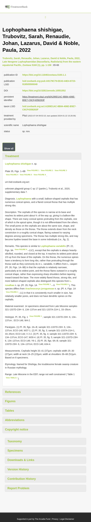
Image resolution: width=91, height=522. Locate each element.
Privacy (55, 519)
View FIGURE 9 (21, 249)
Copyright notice (16, 429)
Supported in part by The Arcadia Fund (33, 519)
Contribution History (21, 478)
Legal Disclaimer (67, 519)
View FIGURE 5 (26, 175)
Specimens (15, 450)
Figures (10, 401)
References (13, 392)
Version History (18, 469)
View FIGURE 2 (47, 170)
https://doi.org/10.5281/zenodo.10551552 (44, 90)
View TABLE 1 (11, 378)
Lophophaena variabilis (53, 246)
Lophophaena (23, 198)
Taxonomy (14, 441)
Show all (8, 148)
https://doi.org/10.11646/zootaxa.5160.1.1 (44, 75)
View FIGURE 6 (40, 175)
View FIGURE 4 (12, 175)
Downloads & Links (20, 460)
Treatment (12, 156)
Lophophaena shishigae (18, 163)
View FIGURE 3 (61, 170)
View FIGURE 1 (33, 170)
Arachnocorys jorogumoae (39, 288)
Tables (9, 410)
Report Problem (18, 488)
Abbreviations (14, 420)
